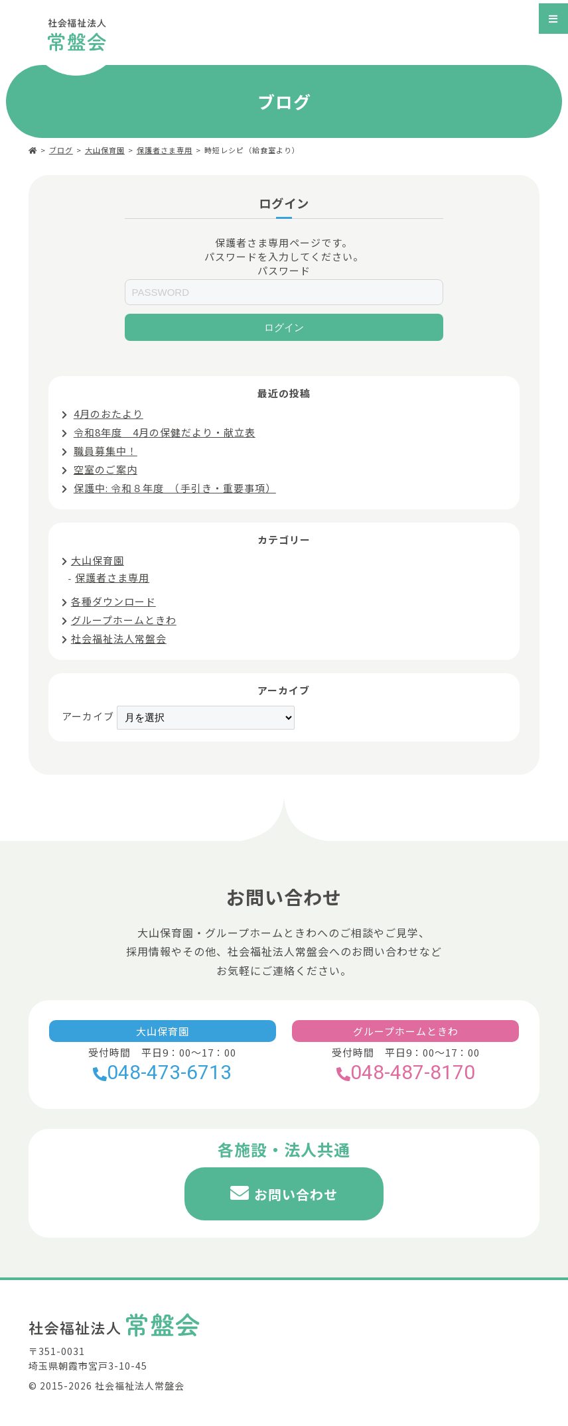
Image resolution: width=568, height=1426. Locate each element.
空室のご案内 (105, 469)
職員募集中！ (105, 451)
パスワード (284, 270)
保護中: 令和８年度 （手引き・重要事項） (175, 488)
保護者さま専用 (164, 150)
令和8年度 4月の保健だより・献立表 (164, 432)
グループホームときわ (124, 620)
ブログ (61, 150)
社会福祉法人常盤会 (119, 638)
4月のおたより (108, 414)
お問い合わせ (296, 1194)
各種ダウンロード (113, 601)
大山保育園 (105, 150)
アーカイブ (88, 716)
